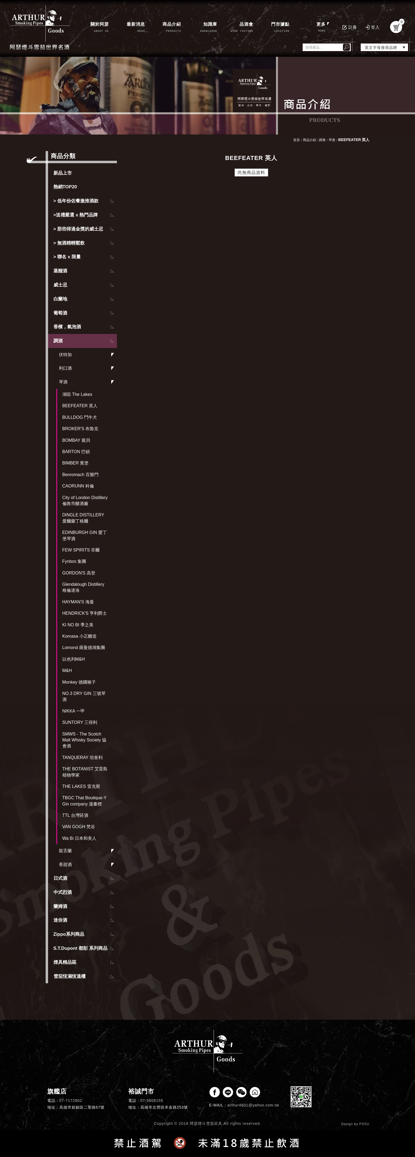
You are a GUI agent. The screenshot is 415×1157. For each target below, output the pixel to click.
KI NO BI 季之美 (78, 625)
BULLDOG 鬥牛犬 (79, 417)
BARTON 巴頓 (76, 451)
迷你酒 (60, 920)
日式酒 (60, 878)
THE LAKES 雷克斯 (81, 786)
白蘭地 (60, 299)
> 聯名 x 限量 (67, 256)
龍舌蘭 (65, 850)
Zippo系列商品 (68, 934)
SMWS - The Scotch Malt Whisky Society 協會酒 (84, 740)
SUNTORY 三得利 (79, 722)
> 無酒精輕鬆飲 (69, 243)
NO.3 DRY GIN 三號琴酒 (84, 696)
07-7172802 (70, 1100)
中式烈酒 (62, 892)
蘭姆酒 (60, 906)
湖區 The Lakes (77, 394)
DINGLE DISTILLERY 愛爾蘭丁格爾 (83, 518)
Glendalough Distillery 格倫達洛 (83, 587)
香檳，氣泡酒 (67, 326)
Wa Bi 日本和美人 (79, 838)
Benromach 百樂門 (80, 474)
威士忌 (60, 284)
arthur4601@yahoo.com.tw (253, 1105)
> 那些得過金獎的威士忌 (78, 229)
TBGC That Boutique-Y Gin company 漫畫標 (84, 800)
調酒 (58, 340)
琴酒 (63, 382)
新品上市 (62, 173)
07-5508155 (151, 1100)
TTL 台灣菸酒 (75, 815)
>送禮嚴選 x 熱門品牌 (75, 215)
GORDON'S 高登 (78, 573)
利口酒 (65, 368)
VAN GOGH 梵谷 (78, 826)
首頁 (296, 140)
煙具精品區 (64, 962)
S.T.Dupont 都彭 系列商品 (80, 948)
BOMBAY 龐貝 (76, 440)
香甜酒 (65, 864)
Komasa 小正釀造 (79, 636)
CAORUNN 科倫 (78, 486)
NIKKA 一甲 (73, 711)
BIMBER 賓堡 (75, 463)
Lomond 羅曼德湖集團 (83, 647)
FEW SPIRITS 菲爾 (81, 550)
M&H (67, 670)
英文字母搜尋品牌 (381, 47)
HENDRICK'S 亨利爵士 (84, 613)
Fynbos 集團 (74, 561)
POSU (364, 1124)
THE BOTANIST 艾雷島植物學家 (84, 772)
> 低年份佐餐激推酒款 (76, 200)
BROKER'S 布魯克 (80, 428)
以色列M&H (73, 659)
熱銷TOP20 (65, 186)
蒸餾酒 (60, 270)
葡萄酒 (60, 313)
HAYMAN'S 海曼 (78, 602)
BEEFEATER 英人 (79, 405)
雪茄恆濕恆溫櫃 (69, 976)
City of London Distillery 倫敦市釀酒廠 (85, 500)
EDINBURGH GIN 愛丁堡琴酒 (84, 535)
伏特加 (65, 354)
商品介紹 (309, 140)
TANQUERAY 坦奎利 (82, 757)
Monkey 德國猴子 (79, 682)
